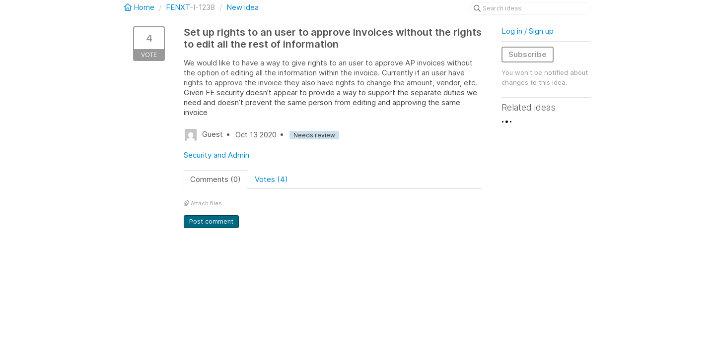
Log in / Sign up (527, 31)
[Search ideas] (530, 8)
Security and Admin (216, 155)
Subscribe (527, 54)
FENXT (178, 7)
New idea (242, 7)
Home (140, 7)
